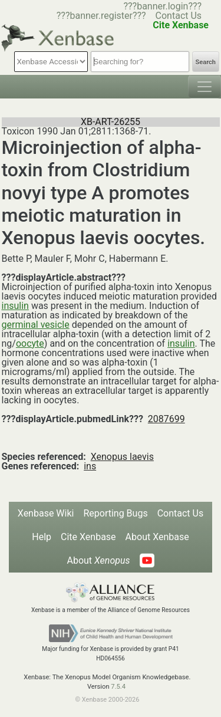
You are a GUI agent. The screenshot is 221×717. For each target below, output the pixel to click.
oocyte (30, 343)
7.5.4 (118, 686)
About (98, 560)
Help (41, 536)
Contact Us (179, 15)
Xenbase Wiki (46, 513)
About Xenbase (157, 536)
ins (90, 466)
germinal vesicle (36, 324)
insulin (15, 305)
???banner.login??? (162, 6)
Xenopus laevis (122, 456)
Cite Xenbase (88, 536)
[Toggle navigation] (204, 86)
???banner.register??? (101, 15)
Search (206, 62)
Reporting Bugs (115, 513)
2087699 (166, 419)
